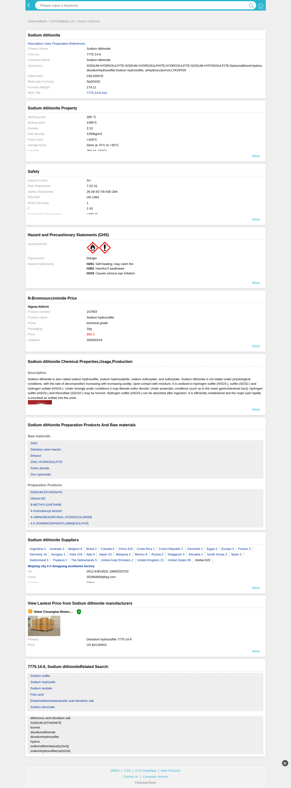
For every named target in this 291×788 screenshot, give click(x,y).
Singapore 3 (175, 554)
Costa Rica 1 (146, 549)
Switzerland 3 (39, 560)
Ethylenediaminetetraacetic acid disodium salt (62, 701)
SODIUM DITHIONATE (46, 492)
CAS (127, 770)
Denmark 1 (195, 549)
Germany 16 (38, 554)
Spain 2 (236, 554)
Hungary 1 (58, 554)
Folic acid (37, 694)
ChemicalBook (37, 21)
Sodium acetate (41, 688)
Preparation (60, 43)
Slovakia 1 (196, 554)
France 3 (244, 549)
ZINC (34, 443)
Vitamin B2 (38, 498)
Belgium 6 (75, 549)
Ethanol (36, 455)
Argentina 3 (38, 549)
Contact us (130, 776)
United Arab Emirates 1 (117, 560)
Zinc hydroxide (41, 474)
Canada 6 (107, 549)
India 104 (75, 554)
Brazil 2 (91, 549)
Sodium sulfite (40, 676)
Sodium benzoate (43, 707)
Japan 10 (105, 554)
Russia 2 (157, 554)
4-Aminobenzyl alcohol (46, 511)
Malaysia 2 (123, 554)
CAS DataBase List (62, 21)
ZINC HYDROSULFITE (47, 462)
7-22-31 (92, 186)
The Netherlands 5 (84, 560)
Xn (89, 180)
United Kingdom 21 (150, 560)
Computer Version (155, 776)
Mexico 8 (141, 554)
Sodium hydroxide (43, 682)
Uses (47, 43)
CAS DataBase (145, 770)
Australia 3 (57, 549)
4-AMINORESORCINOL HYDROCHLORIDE (61, 517)
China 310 (125, 549)
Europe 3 (227, 549)
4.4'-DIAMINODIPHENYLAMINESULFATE (60, 523)
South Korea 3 (217, 554)
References (77, 43)
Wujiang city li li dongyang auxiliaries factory (61, 566)
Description (35, 43)
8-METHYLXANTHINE (46, 504)
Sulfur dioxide (40, 468)
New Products (170, 770)
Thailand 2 (60, 560)
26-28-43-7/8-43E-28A (102, 191)
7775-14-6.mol (97, 93)
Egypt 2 (212, 549)
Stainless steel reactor (46, 449)
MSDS (115, 770)
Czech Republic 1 (171, 549)
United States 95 (179, 560)
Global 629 (202, 560)
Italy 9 (91, 554)
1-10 (90, 208)
